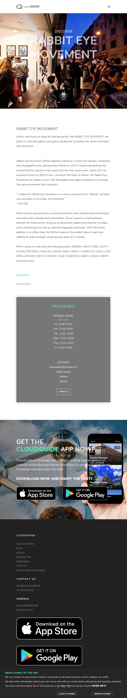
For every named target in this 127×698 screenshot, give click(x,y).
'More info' (98, 685)
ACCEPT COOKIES (67, 694)
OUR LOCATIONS (25, 543)
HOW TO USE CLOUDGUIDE (30, 570)
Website (63, 391)
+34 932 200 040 (25, 590)
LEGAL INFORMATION (27, 605)
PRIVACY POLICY (24, 610)
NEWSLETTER (23, 557)
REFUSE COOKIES (102, 694)
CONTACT (21, 565)
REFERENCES (22, 561)
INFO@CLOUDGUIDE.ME (28, 585)
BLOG (19, 548)
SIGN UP (20, 552)
